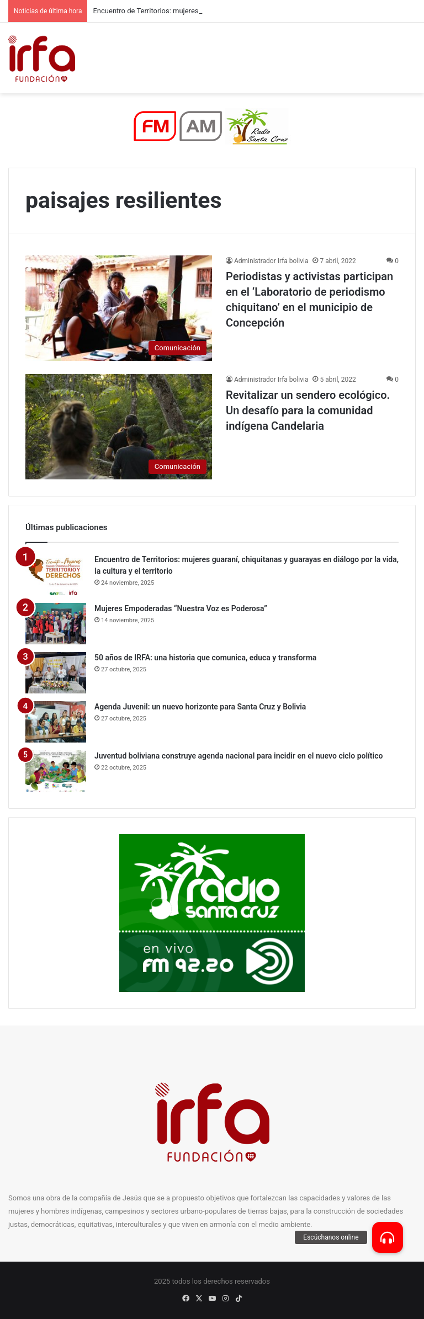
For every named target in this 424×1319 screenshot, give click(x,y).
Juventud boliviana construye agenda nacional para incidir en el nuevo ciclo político (238, 755)
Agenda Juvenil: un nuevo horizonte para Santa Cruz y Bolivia (200, 706)
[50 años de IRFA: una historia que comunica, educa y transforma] (55, 672)
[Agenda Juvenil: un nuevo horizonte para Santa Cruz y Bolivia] (55, 722)
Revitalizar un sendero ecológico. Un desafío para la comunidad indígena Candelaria (308, 410)
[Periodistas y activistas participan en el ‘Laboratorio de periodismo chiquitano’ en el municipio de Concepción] (118, 308)
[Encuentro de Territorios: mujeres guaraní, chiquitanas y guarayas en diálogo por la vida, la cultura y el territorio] (55, 574)
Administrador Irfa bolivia (271, 261)
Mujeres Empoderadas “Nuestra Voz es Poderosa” (180, 608)
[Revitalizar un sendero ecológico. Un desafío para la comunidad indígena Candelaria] (118, 426)
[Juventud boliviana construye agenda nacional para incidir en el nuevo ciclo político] (55, 771)
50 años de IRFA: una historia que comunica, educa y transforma (205, 657)
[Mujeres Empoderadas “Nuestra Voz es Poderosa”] (55, 623)
